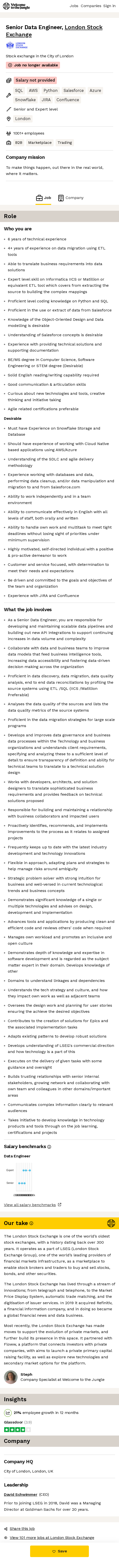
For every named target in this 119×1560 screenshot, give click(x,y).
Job (43, 198)
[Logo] (16, 6)
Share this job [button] (19, 1528)
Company (70, 198)
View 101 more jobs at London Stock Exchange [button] (49, 1537)
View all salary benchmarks (30, 1204)
